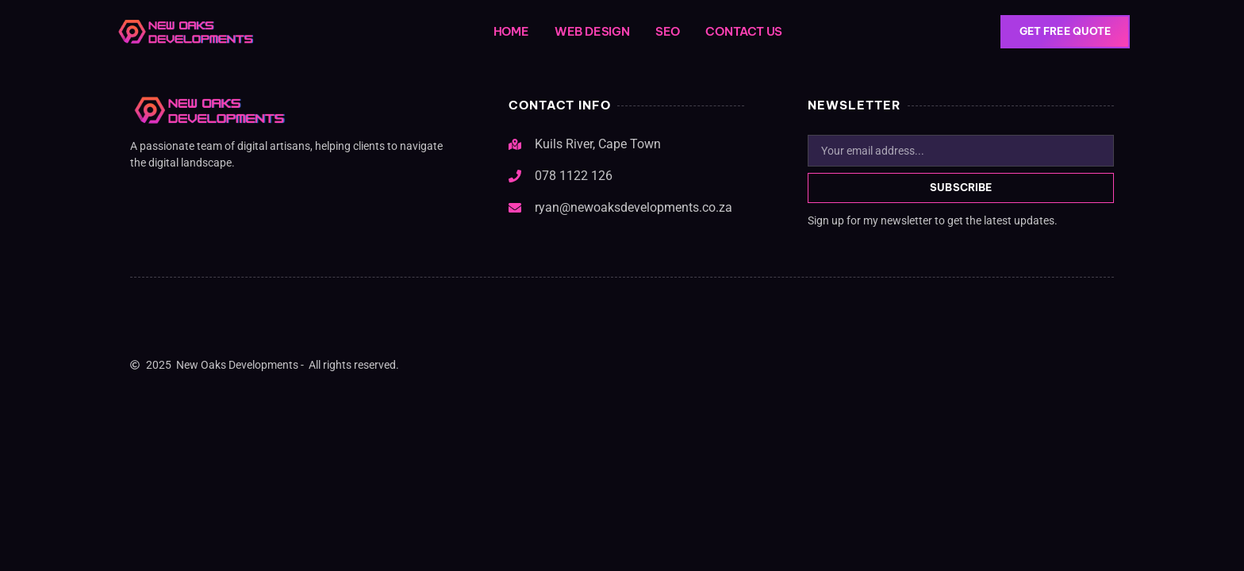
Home (511, 31)
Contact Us (743, 31)
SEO (667, 31)
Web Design (592, 31)
